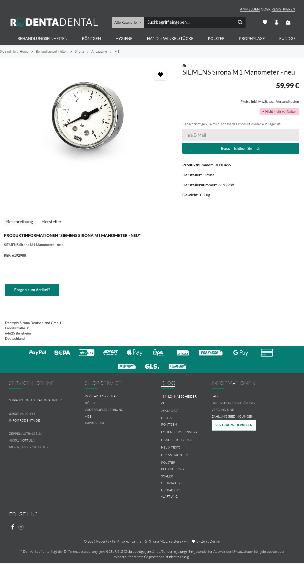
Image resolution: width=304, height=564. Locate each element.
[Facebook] (13, 529)
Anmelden (250, 9)
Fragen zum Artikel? (32, 290)
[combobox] (189, 22)
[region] (88, 117)
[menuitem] (114, 397)
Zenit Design (210, 542)
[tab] (19, 222)
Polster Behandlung (172, 466)
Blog (168, 383)
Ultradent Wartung (170, 494)
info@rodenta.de (24, 421)
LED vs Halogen (174, 456)
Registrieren (283, 9)
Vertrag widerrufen (234, 426)
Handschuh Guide (177, 440)
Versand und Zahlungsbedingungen (233, 413)
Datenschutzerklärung (233, 404)
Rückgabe (93, 404)
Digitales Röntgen (169, 422)
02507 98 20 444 (22, 414)
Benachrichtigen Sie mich (240, 149)
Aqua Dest (170, 411)
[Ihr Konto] (276, 22)
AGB (88, 417)
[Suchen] (240, 22)
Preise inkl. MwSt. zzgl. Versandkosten (270, 102)
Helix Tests (171, 448)
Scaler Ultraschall (172, 480)
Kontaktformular (101, 397)
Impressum (94, 424)
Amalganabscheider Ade (179, 400)
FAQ (215, 397)
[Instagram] (21, 529)
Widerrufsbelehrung (104, 410)
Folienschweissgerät (180, 433)
